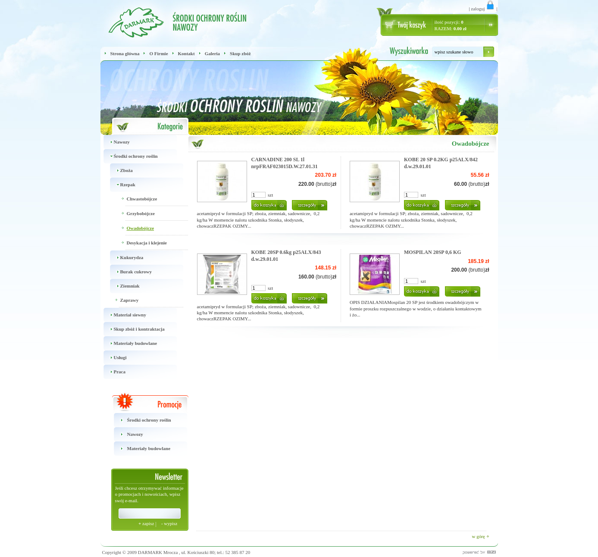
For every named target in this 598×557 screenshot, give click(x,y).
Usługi (113, 357)
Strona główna (125, 53)
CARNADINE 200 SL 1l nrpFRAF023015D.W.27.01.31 (284, 162)
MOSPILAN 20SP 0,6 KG (432, 252)
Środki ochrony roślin (129, 156)
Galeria (212, 53)
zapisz (146, 523)
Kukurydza (125, 257)
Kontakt (186, 53)
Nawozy (115, 142)
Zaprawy (129, 300)
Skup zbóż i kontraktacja (132, 329)
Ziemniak (123, 286)
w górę (480, 536)
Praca (112, 372)
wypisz (169, 523)
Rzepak (121, 185)
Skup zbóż (240, 53)
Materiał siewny (123, 315)
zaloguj (483, 8)
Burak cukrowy (129, 272)
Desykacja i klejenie (147, 242)
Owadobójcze (140, 228)
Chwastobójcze (142, 198)
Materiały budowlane (128, 343)
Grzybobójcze (141, 213)
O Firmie (158, 53)
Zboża (120, 170)
